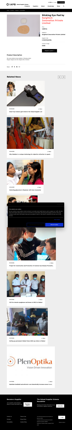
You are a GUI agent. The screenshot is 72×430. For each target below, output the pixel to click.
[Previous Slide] (59, 77)
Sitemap (9, 419)
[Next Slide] (63, 77)
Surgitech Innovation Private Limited (52, 20)
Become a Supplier (27, 404)
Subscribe (60, 406)
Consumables (22, 10)
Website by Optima (62, 422)
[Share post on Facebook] (13, 67)
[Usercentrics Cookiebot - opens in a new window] (57, 204)
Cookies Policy (23, 422)
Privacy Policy (23, 419)
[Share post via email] (20, 67)
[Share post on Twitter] (15, 67)
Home (8, 10)
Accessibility (9, 422)
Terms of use (23, 416)
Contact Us (9, 416)
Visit (61, 2)
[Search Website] (63, 6)
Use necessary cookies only (36, 224)
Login (55, 2)
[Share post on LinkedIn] (17, 67)
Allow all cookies (54, 224)
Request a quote (49, 50)
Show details (57, 219)
